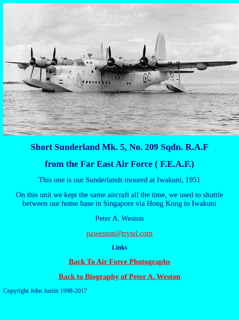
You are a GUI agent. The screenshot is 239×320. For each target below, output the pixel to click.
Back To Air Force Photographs (119, 261)
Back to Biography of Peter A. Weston (119, 276)
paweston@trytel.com (119, 233)
